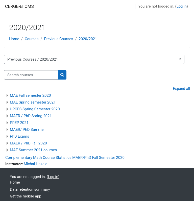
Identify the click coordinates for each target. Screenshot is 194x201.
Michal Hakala (35, 164)
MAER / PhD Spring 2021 (31, 116)
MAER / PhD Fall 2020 (28, 143)
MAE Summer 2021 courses (33, 150)
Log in (182, 6)
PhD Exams (19, 136)
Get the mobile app (25, 196)
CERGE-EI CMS (19, 6)
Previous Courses (58, 39)
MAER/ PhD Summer (27, 129)
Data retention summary (30, 189)
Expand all (181, 88)
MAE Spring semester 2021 (33, 102)
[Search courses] (31, 74)
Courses (31, 39)
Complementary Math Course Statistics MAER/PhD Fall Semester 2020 (65, 157)
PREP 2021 (19, 122)
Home (14, 39)
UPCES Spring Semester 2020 (35, 109)
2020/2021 (88, 39)
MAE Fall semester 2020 (30, 95)
